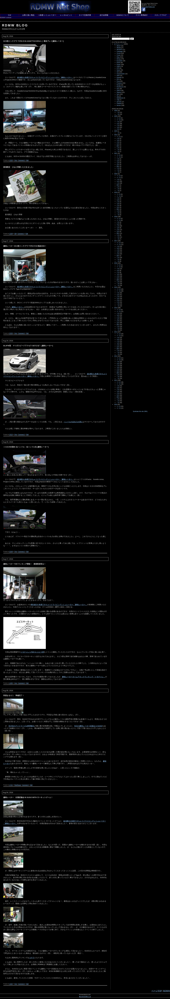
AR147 (119, 46)
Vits (118, 96)
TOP (9, 15)
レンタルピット (66, 15)
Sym (15, 160)
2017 (115, 241)
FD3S (118, 62)
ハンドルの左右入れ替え (73, 422)
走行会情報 (104, 15)
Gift (15, 233)
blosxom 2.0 (85, 996)
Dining (118, 59)
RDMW (166, 991)
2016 (115, 263)
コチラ (31, 958)
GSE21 (119, 66)
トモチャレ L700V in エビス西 (32, 652)
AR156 (119, 47)
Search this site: (116, 36)
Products (119, 83)
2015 (115, 287)
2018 (115, 216)
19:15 (11, 434)
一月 (118, 114)
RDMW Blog (15, 25)
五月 (118, 144)
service (119, 105)
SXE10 (119, 90)
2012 (115, 356)
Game (118, 70)
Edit (27, 160)
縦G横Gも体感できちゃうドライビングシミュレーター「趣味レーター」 (45, 77)
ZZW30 (119, 103)
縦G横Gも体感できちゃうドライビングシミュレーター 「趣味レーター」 (45, 479)
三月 (118, 148)
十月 (118, 122)
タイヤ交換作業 (85, 15)
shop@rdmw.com (150, 6)
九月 (118, 123)
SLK (118, 88)
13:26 (11, 160)
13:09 (11, 233)
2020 (115, 174)
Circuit (118, 53)
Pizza (118, 81)
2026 (115, 110)
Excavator (119, 61)
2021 (115, 153)
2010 (115, 404)
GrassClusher (121, 74)
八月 (118, 125)
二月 (118, 112)
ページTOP (156, 991)
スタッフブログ (160, 15)
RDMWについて (122, 15)
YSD (118, 100)
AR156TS (119, 49)
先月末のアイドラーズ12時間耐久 (21, 726)
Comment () (21, 160)
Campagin (120, 51)
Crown (118, 55)
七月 (118, 127)
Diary (118, 57)
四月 (118, 146)
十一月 (119, 120)
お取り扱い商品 (28, 15)
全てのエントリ (119, 44)
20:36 (11, 333)
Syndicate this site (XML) (140, 411)
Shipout (119, 92)
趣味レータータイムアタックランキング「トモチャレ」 (83, 677)
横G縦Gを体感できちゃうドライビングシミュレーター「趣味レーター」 (59, 605)
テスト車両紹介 (142, 15)
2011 (115, 380)
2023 (115, 131)
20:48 (11, 551)
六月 (118, 129)
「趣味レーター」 (17, 307)
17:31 (11, 785)
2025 (115, 116)
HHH (118, 75)
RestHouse (17, 785)
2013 (115, 332)
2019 (115, 192)
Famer (118, 64)
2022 (115, 135)
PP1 (118, 79)
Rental (118, 85)
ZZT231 (119, 101)
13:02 (11, 984)
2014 (115, 308)
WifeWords (120, 98)
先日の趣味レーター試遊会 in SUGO (88, 726)
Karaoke (119, 77)
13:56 (11, 683)
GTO (118, 68)
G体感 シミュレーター (47, 15)
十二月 (119, 118)
